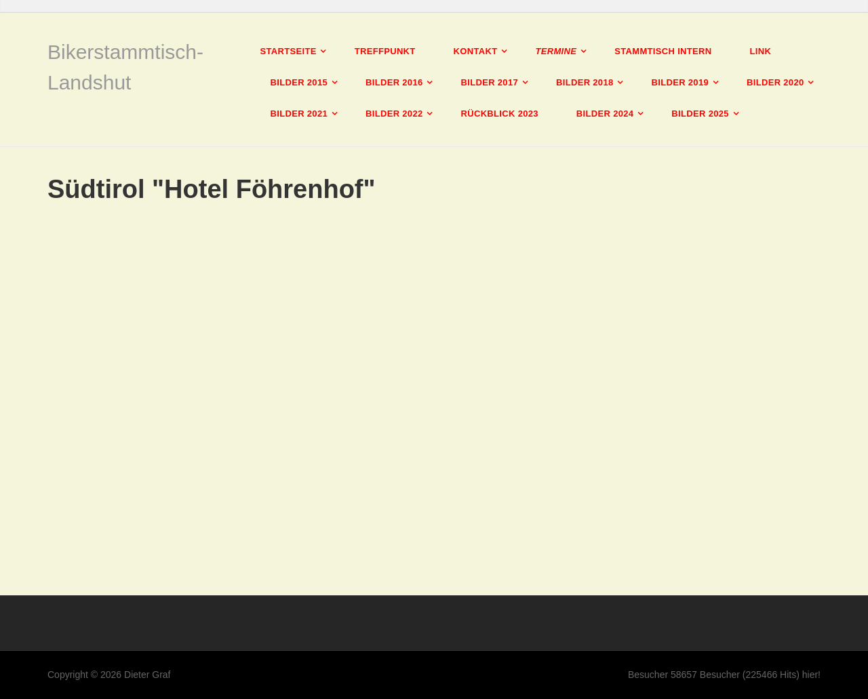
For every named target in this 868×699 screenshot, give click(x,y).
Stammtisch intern (662, 51)
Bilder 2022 (394, 113)
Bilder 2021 (299, 113)
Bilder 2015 (299, 82)
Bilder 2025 (700, 113)
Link (760, 51)
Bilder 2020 (775, 82)
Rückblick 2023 (499, 113)
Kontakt (476, 51)
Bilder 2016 (394, 82)
